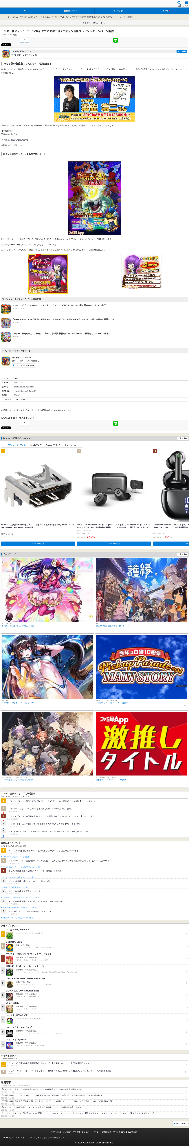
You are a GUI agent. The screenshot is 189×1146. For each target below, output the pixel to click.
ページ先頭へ (181, 1123)
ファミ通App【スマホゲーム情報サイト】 (24, 17)
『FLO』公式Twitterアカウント (17, 140)
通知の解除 (106, 1132)
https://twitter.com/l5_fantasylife (25, 391)
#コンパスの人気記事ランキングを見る (16, 857)
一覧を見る (182, 438)
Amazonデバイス (53, 445)
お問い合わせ (56, 1132)
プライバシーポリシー (91, 1132)
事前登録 (86, 23)
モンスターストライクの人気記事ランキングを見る (20, 907)
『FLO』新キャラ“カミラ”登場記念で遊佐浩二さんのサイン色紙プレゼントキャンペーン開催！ (96, 17)
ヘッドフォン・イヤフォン (14, 445)
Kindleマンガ (35, 445)
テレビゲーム (70, 445)
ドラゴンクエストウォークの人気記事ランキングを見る (22, 867)
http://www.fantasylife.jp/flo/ (24, 387)
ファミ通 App (10, 4)
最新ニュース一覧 (50, 17)
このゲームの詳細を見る (25, 365)
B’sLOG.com (131, 1132)
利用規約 (67, 1132)
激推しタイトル (99, 23)
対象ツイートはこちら (13, 145)
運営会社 (76, 1132)
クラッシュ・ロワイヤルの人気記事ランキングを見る (21, 897)
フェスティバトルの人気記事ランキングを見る (18, 877)
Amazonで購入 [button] (38, 543)
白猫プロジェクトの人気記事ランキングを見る (18, 918)
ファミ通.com (119, 1132)
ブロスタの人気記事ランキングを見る (15, 887)
